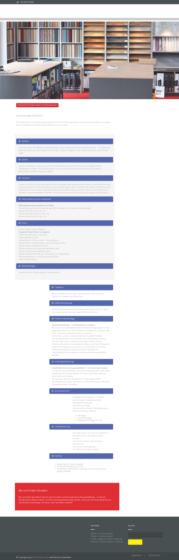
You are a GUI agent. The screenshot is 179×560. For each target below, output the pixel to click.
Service (58, 456)
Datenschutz (154, 555)
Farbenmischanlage (65, 318)
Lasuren (26, 178)
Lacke (24, 159)
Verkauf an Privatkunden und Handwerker (37, 105)
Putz (24, 223)
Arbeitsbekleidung (64, 361)
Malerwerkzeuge (63, 303)
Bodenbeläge (28, 266)
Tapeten (59, 287)
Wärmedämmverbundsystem (36, 199)
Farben (25, 141)
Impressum (137, 555)
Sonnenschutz (62, 391)
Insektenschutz (62, 426)
